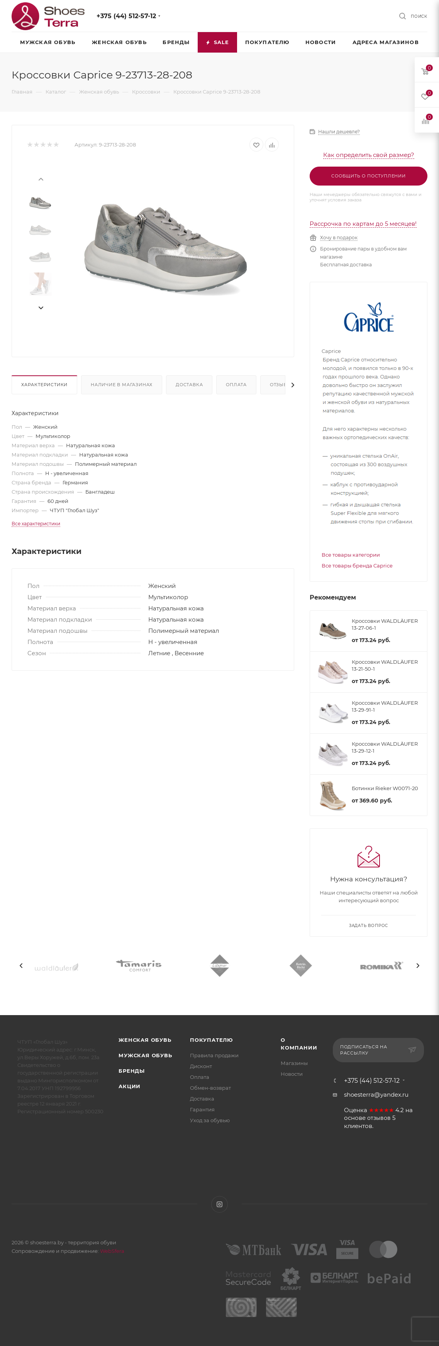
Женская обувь (145, 1040)
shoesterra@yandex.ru (376, 1094)
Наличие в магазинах (122, 384)
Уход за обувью (210, 1120)
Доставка (189, 384)
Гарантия (202, 1109)
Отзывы (281, 384)
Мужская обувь (145, 1055)
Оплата (236, 384)
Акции (130, 1086)
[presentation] (40, 178)
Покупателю (211, 1040)
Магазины (294, 1063)
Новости (292, 1074)
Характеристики (44, 384)
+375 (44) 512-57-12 (126, 16)
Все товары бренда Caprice (357, 565)
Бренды (132, 1071)
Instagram (219, 1204)
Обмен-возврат (210, 1088)
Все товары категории (351, 555)
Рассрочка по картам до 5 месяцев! (363, 223)
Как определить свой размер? (368, 154)
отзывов (379, 1117)
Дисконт (201, 1066)
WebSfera (111, 1251)
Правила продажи (214, 1055)
